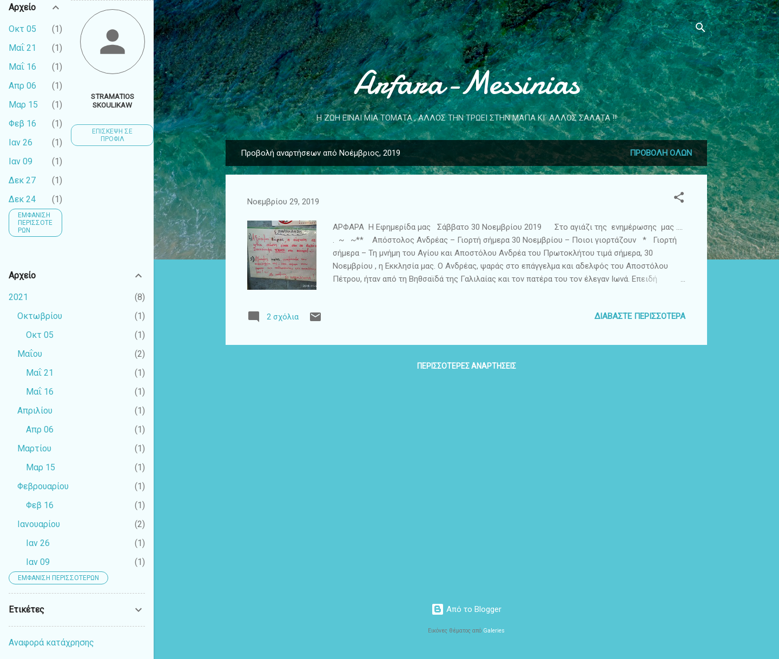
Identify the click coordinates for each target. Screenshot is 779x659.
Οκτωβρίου (39, 316)
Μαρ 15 (23, 104)
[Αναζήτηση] (700, 29)
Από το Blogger (466, 609)
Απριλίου (34, 410)
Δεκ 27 (22, 180)
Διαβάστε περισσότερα (640, 316)
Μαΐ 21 (22, 48)
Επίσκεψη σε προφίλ (112, 135)
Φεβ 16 (22, 123)
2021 (18, 297)
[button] (678, 199)
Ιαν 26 (20, 142)
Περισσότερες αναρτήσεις (466, 366)
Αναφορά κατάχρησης (51, 642)
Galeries (494, 630)
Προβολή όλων (661, 153)
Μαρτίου (34, 448)
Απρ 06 (22, 86)
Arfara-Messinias (466, 82)
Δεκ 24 (22, 199)
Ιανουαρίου (38, 524)
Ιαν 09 (20, 161)
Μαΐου (29, 354)
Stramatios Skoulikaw (112, 100)
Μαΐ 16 (22, 67)
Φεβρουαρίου (43, 486)
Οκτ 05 (22, 29)
